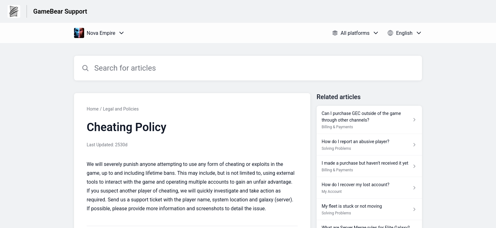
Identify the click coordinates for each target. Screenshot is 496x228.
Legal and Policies (121, 108)
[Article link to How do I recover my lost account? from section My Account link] (369, 188)
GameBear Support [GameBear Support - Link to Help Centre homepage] (60, 11)
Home (93, 108)
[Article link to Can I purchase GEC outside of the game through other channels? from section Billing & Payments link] (369, 120)
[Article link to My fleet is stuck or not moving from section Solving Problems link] (369, 209)
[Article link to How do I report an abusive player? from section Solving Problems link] (369, 144)
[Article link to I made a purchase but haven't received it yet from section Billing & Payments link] (369, 166)
